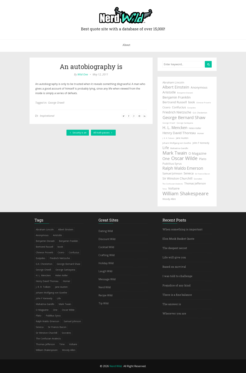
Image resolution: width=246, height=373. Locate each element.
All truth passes (103, 132)
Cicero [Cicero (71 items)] (166, 107)
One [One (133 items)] (166, 158)
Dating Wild (105, 231)
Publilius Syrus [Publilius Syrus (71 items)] (172, 163)
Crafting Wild (106, 255)
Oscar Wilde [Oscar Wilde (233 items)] (184, 158)
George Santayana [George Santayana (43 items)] (185, 123)
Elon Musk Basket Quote (178, 238)
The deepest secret (174, 248)
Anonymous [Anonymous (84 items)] (199, 87)
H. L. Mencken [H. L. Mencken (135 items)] (174, 127)
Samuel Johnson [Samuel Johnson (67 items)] (172, 173)
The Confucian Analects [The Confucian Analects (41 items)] (172, 184)
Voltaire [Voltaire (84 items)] (174, 188)
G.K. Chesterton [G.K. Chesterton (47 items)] (200, 112)
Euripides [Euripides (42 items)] (191, 107)
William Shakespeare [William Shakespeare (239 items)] (185, 193)
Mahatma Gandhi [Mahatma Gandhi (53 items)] (179, 148)
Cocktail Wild (106, 247)
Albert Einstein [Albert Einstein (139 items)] (175, 87)
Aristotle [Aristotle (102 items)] (169, 92)
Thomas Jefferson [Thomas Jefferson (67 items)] (195, 183)
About (126, 45)
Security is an (77, 132)
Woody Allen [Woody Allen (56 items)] (169, 199)
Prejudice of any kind (176, 285)
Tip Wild (103, 303)
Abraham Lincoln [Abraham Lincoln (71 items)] (173, 82)
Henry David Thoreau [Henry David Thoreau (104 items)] (179, 133)
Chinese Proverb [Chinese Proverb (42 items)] (203, 102)
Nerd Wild (104, 287)
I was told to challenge (177, 276)
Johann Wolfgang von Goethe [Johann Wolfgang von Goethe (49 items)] (176, 143)
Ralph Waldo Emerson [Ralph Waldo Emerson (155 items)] (182, 168)
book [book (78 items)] (191, 102)
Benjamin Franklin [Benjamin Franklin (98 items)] (176, 97)
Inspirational (47, 116)
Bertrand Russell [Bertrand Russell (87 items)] (174, 102)
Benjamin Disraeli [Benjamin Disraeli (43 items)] (185, 92)
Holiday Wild (106, 263)
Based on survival (174, 266)
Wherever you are (174, 313)
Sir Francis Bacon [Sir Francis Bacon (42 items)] (202, 173)
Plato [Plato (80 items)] (202, 159)
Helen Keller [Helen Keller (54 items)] (195, 128)
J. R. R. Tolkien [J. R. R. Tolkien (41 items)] (168, 138)
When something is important (182, 229)
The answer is (171, 304)
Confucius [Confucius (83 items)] (179, 107)
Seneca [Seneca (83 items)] (188, 173)
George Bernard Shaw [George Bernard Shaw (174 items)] (183, 117)
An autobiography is (91, 66)
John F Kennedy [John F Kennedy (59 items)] (201, 142)
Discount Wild (106, 239)
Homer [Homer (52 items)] (200, 133)
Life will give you (174, 257)
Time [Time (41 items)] (164, 189)
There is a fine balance (177, 294)
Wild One (82, 74)
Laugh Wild (105, 271)
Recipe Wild (105, 295)
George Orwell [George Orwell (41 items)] (168, 123)
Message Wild (107, 279)
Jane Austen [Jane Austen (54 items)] (182, 138)
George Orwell (56, 102)
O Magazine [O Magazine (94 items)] (197, 153)
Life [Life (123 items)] (165, 147)
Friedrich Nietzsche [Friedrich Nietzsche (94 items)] (176, 112)
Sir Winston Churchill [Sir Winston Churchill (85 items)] (177, 178)
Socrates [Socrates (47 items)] (198, 178)
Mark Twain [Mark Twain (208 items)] (174, 153)
